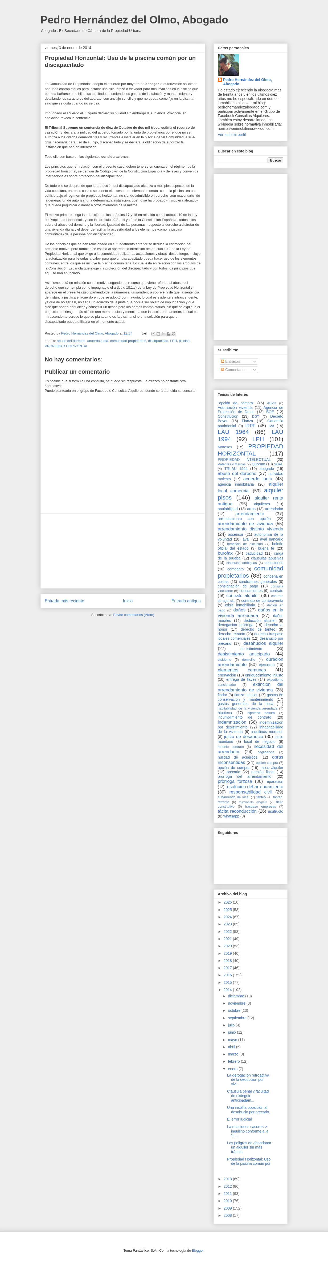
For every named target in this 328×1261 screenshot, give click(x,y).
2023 (228, 924)
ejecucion (267, 665)
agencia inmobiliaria (236, 484)
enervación (227, 675)
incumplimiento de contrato (244, 717)
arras (251, 509)
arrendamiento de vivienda (245, 523)
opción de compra (233, 768)
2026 (228, 902)
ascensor (235, 534)
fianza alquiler (245, 695)
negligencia (265, 752)
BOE (270, 412)
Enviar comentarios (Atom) (133, 615)
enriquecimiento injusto (264, 675)
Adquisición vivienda (235, 407)
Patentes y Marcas (232, 464)
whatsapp (231, 816)
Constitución (228, 416)
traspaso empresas (260, 806)
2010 (228, 1201)
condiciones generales (258, 581)
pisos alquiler (271, 768)
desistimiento (251, 649)
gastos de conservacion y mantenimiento (250, 697)
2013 (228, 1179)
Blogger (198, 1250)
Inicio (128, 601)
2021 (228, 939)
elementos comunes (242, 669)
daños (239, 610)
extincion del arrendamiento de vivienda (250, 687)
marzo (233, 1054)
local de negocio (260, 741)
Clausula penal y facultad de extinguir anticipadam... (248, 1095)
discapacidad (158, 341)
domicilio (248, 660)
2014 (228, 990)
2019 (228, 953)
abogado (267, 468)
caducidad (254, 553)
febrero (234, 1061)
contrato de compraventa (262, 600)
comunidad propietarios (128, 341)
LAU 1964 (233, 432)
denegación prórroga (235, 625)
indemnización (232, 722)
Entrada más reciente (64, 601)
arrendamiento (249, 513)
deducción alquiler (260, 620)
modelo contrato (231, 747)
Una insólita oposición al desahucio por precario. (248, 1109)
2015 (228, 982)
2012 (228, 1186)
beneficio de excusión (245, 544)
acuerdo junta (97, 341)
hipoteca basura (261, 713)
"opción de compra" (236, 403)
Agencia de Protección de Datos (250, 409)
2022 (228, 931)
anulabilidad (228, 509)
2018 (228, 960)
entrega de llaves (241, 679)
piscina (184, 341)
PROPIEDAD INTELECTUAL (244, 459)
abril (232, 1047)
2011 (228, 1193)
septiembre (237, 1018)
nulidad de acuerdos (237, 757)
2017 (228, 968)
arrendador (274, 509)
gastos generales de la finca (245, 704)
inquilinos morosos (267, 732)
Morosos (225, 447)
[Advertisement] (123, 551)
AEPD (271, 403)
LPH (173, 341)
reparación (274, 781)
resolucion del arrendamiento (254, 786)
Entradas (230, 361)
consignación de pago (238, 586)
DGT (255, 416)
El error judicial (239, 1119)
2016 (228, 975)
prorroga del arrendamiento (244, 776)
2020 (228, 946)
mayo (233, 1040)
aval (246, 539)
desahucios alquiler (263, 643)
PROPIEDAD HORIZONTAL (66, 346)
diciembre (236, 996)
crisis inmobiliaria (240, 605)
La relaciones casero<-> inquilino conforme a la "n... (247, 1131)
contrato (276, 591)
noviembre (237, 1003)
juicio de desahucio (243, 736)
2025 (228, 910)
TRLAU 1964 (236, 468)
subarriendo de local (233, 797)
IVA (271, 426)
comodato (235, 569)
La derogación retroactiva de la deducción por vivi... (248, 1079)
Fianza (247, 421)
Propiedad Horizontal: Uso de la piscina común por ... (248, 1163)
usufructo (275, 811)
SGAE (278, 464)
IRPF (250, 425)
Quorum (258, 464)
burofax (225, 553)
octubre (234, 1010)
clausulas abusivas (267, 558)
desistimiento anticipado (244, 653)
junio (232, 1032)
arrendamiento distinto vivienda (250, 528)
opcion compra (267, 763)
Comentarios (233, 370)
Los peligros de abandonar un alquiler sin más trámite (249, 1147)
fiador (222, 695)
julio (232, 1025)
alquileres (262, 504)
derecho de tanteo (258, 629)
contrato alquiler (242, 595)
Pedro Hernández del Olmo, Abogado (134, 20)
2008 (228, 1215)
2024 (228, 917)
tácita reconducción (237, 811)
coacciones (274, 563)
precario (233, 772)
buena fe (266, 548)
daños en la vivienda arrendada (250, 612)
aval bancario (271, 539)
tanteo (261, 797)
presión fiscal (262, 772)
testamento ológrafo (253, 802)
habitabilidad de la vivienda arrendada (247, 708)
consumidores (251, 591)
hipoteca (225, 713)
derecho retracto (231, 634)
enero (233, 1069)
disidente (224, 660)
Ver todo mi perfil (232, 134)
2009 (228, 1208)
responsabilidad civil (250, 792)
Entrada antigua (186, 601)
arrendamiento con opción (244, 519)
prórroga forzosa (235, 781)
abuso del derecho (71, 341)
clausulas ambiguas (241, 563)
